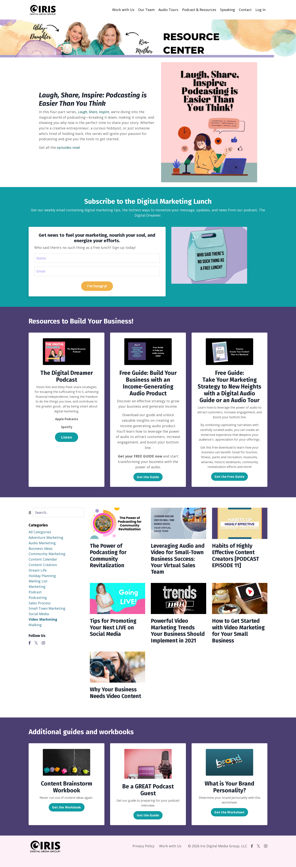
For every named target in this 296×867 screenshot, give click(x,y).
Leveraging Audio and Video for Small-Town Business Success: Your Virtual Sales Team (178, 560)
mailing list (38, 581)
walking (35, 625)
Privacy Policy (143, 856)
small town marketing (47, 608)
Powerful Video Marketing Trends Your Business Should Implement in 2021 (178, 637)
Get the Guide (148, 477)
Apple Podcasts (66, 419)
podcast (35, 592)
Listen (66, 437)
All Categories (40, 532)
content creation (43, 565)
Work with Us (123, 9)
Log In (260, 9)
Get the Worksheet (229, 822)
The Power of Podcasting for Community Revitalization (109, 556)
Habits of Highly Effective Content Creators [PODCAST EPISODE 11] (237, 556)
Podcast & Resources (199, 9)
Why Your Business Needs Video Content (117, 703)
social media (39, 614)
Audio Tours (168, 9)
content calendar (43, 559)
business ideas (40, 548)
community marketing (47, 554)
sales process (40, 603)
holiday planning (42, 575)
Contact (245, 9)
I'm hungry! (97, 286)
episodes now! (68, 147)
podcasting (38, 597)
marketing (37, 586)
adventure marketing (46, 537)
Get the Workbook (66, 818)
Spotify (66, 427)
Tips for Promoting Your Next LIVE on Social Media (114, 630)
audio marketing (42, 543)
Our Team (146, 9)
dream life (38, 570)
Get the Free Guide (229, 477)
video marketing (43, 619)
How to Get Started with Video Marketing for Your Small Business (237, 633)
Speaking (227, 9)
